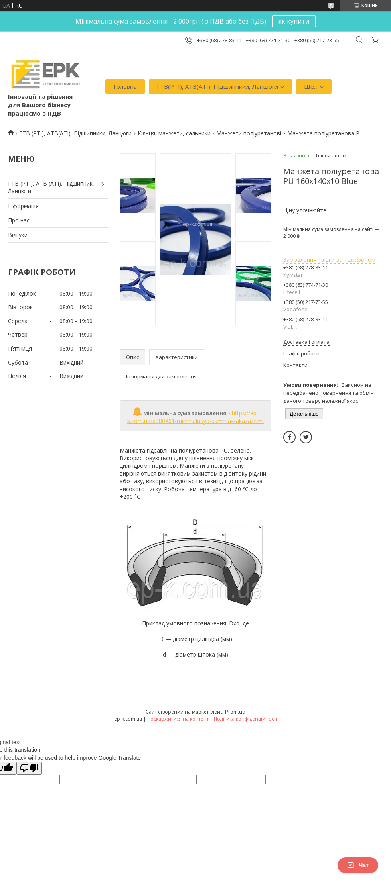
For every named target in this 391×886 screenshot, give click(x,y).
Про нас (19, 220)
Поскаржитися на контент (178, 718)
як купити (293, 21)
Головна (125, 86)
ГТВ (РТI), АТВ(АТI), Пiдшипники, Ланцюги (75, 133)
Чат (358, 865)
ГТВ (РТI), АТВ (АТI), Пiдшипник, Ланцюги (51, 187)
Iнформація (23, 206)
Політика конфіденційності (245, 718)
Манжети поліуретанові (248, 133)
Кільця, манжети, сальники (174, 133)
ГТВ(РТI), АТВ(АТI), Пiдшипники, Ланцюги (217, 86)
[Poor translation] (29, 768)
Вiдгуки (18, 235)
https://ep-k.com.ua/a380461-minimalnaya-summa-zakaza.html (195, 417)
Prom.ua (235, 711)
